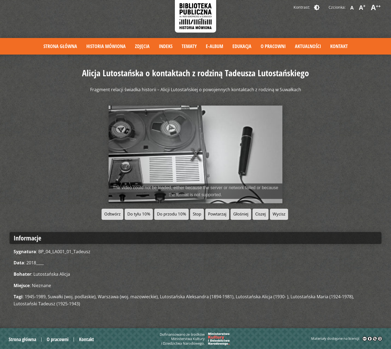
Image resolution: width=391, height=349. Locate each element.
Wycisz (279, 214)
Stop (197, 214)
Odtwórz (112, 214)
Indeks (165, 46)
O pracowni (273, 46)
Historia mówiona (106, 46)
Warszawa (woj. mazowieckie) (128, 297)
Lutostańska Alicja (51, 274)
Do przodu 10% (171, 214)
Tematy (189, 46)
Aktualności (308, 46)
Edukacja (241, 46)
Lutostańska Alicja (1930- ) (262, 297)
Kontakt (339, 46)
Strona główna (60, 46)
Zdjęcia (142, 46)
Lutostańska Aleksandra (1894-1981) (197, 297)
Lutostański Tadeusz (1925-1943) (47, 304)
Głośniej (240, 214)
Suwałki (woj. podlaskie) (72, 297)
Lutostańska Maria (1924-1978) (322, 297)
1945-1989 (35, 297)
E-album (214, 46)
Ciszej (260, 214)
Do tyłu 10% (138, 214)
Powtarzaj (217, 214)
